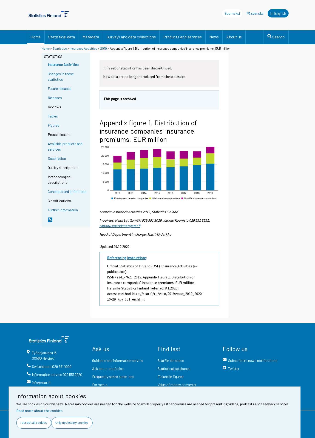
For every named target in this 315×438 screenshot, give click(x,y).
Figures (53, 125)
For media (99, 384)
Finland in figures (171, 376)
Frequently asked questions (113, 376)
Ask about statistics (108, 368)
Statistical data (61, 36)
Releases (55, 97)
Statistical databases (174, 368)
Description (57, 158)
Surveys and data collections (131, 36)
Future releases (59, 88)
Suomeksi (232, 13)
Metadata (90, 36)
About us (234, 36)
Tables (53, 116)
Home (36, 36)
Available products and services (65, 146)
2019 (103, 48)
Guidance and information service (117, 360)
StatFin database (171, 360)
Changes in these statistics (61, 76)
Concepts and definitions (67, 191)
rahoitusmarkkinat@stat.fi (119, 225)
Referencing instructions (126, 257)
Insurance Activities (83, 48)
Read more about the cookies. (39, 410)
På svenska (255, 13)
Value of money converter (177, 384)
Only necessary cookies (71, 423)
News (214, 36)
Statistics (60, 48)
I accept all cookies (33, 423)
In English (278, 13)
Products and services (182, 36)
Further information (63, 210)
